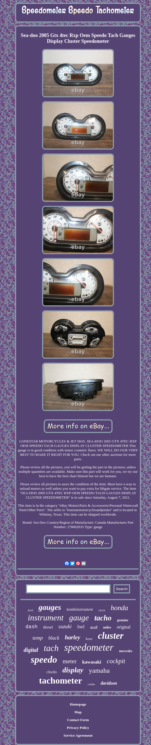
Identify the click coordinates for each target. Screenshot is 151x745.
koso (89, 639)
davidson (109, 683)
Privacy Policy (78, 728)
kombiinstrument (80, 609)
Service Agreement (78, 735)
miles (107, 627)
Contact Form (78, 720)
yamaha (99, 670)
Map (78, 712)
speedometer (88, 647)
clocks (51, 672)
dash (31, 627)
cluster (110, 636)
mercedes (125, 651)
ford (30, 610)
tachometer (60, 680)
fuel (80, 626)
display (72, 670)
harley (72, 637)
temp (38, 638)
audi (94, 627)
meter (70, 661)
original (124, 627)
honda (119, 608)
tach (51, 648)
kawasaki (91, 662)
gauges (49, 607)
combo (91, 684)
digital (31, 650)
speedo (44, 659)
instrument (46, 617)
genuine (122, 620)
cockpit (116, 661)
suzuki (65, 626)
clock (101, 610)
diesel (48, 627)
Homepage (78, 704)
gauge (79, 617)
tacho (103, 618)
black (53, 638)
